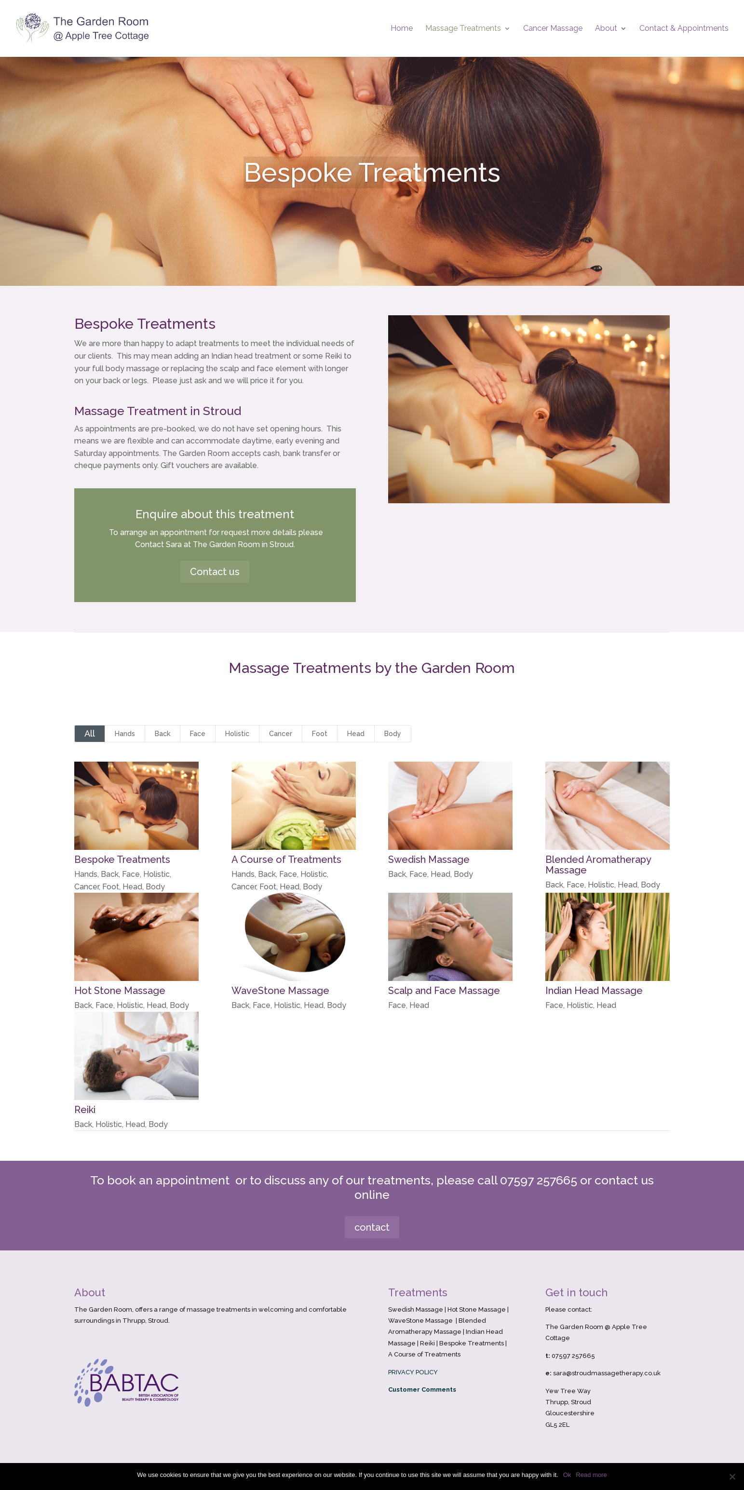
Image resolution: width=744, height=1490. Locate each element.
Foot (319, 734)
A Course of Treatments (286, 859)
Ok (567, 1474)
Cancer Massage (552, 29)
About (606, 29)
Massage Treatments (463, 29)
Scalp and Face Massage (444, 990)
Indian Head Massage (593, 990)
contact (372, 1227)
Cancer (280, 734)
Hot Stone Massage (119, 990)
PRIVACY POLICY (413, 1372)
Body (392, 734)
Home (402, 29)
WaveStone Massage (280, 990)
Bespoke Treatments (122, 859)
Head (356, 734)
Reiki (84, 1109)
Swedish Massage (429, 859)
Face (197, 734)
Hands (125, 734)
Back (162, 734)
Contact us (215, 571)
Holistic (237, 734)
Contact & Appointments (684, 29)
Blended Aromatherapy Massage (597, 865)
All (89, 733)
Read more (591, 1474)
